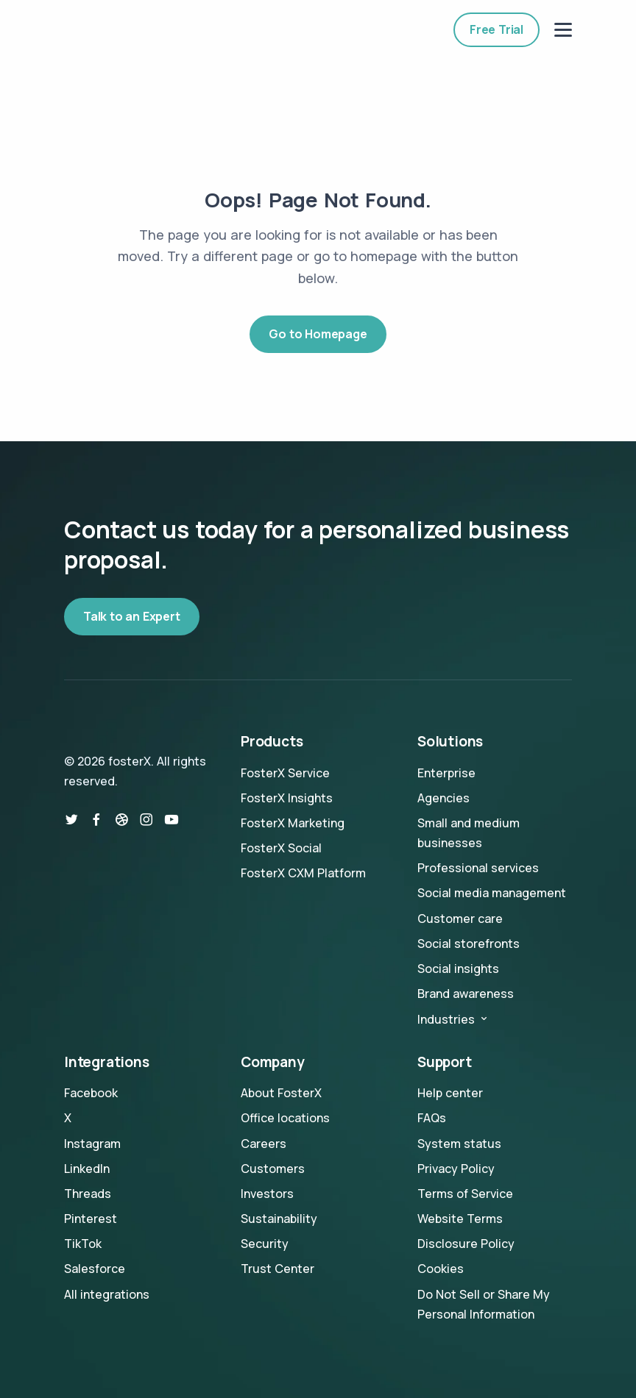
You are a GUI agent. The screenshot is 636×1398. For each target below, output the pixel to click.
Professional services (478, 868)
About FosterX (281, 1093)
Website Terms (460, 1218)
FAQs (431, 1118)
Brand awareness (465, 993)
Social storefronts (468, 943)
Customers (273, 1168)
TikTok (83, 1243)
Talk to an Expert (131, 616)
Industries (453, 1019)
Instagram (92, 1143)
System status (459, 1143)
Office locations (285, 1118)
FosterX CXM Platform (303, 873)
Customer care (460, 918)
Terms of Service (465, 1193)
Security (265, 1243)
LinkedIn (87, 1168)
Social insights (458, 968)
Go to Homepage (318, 334)
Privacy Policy (456, 1168)
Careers (263, 1143)
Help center (450, 1093)
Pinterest (90, 1218)
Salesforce (94, 1268)
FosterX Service (285, 773)
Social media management (491, 893)
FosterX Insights (287, 798)
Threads (87, 1193)
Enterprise (446, 773)
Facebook (91, 1093)
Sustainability (279, 1218)
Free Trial (496, 29)
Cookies (440, 1268)
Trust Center (277, 1268)
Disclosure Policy (466, 1243)
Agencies (443, 798)
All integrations (106, 1294)
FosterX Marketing (292, 823)
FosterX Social (281, 848)
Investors (267, 1193)
